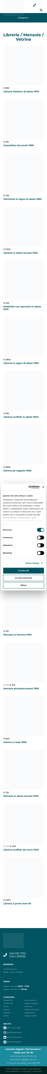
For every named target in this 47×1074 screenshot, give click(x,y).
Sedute (6, 1009)
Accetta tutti (23, 571)
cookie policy (37, 1071)
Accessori (28, 1006)
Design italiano (30, 1016)
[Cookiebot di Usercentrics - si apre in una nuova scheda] (29, 487)
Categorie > (23, 18)
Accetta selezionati (23, 578)
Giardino (7, 1012)
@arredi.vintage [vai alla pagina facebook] (12, 1028)
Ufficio (6, 1016)
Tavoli (5, 1006)
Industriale (8, 1000)
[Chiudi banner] (43, 487)
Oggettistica (29, 1012)
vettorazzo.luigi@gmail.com (23, 1059)
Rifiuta (23, 585)
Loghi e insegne (31, 1003)
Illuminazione (30, 1000)
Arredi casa (8, 1003)
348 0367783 (34, 1063)
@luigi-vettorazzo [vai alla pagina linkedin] (12, 1037)
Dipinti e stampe (31, 1009)
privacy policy (26, 1071)
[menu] (41, 5)
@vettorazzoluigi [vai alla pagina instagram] (12, 1032)
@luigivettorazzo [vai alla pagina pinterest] (12, 1042)
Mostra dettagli (32, 563)
